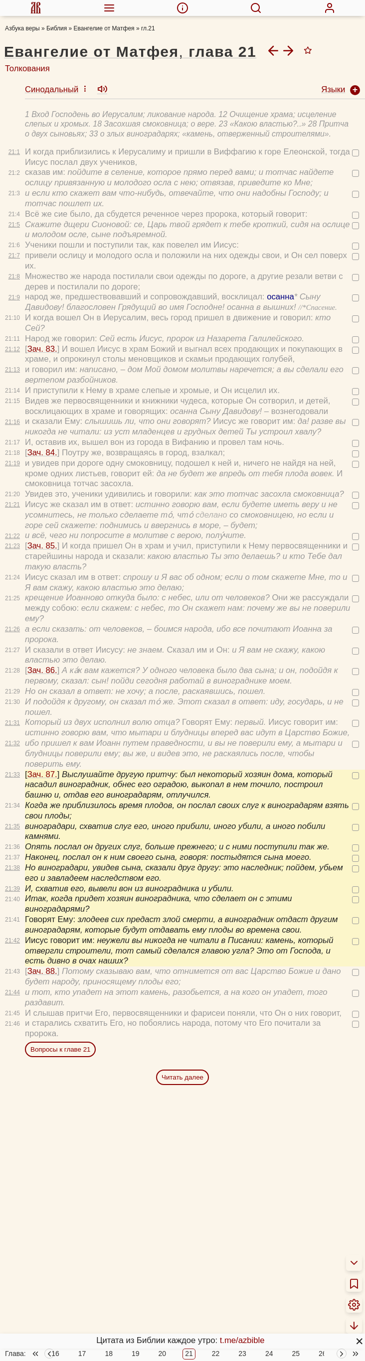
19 (136, 1330)
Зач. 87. (42, 712)
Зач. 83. (42, 286)
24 (269, 1330)
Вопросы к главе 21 (60, 987)
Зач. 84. (42, 390)
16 (55, 1330)
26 (323, 1330)
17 (82, 1330)
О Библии (23, 1352)
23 (242, 1330)
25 (296, 1330)
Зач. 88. (42, 909)
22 (216, 1330)
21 (189, 1330)
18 (109, 1330)
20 (163, 1330)
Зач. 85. (42, 483)
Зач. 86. (42, 608)
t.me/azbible (242, 1340)
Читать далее (182, 1015)
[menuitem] (35, 8)
